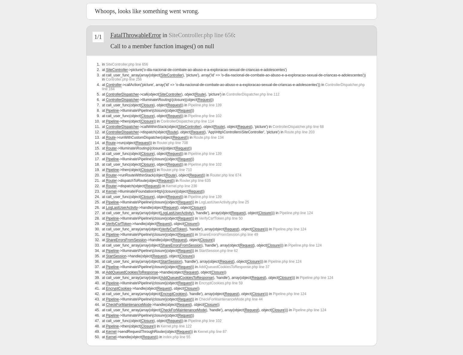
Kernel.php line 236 (181, 186)
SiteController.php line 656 (201, 35)
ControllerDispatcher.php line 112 (252, 94)
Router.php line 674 (225, 175)
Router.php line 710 (176, 170)
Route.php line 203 (299, 132)
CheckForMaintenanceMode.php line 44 (231, 299)
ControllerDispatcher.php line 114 (187, 121)
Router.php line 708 (172, 143)
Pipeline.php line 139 (204, 105)
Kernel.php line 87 (212, 332)
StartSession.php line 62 (218, 251)
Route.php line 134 (209, 137)
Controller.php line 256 (124, 79)
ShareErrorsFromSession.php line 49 (228, 234)
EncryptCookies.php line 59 (221, 283)
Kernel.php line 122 (176, 326)
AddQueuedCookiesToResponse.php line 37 (234, 267)
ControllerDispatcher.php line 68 (298, 127)
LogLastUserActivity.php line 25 (224, 202)
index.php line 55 (176, 337)
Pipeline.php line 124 (296, 213)
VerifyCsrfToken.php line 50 (221, 218)
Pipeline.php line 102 (204, 116)
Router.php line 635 (195, 181)
